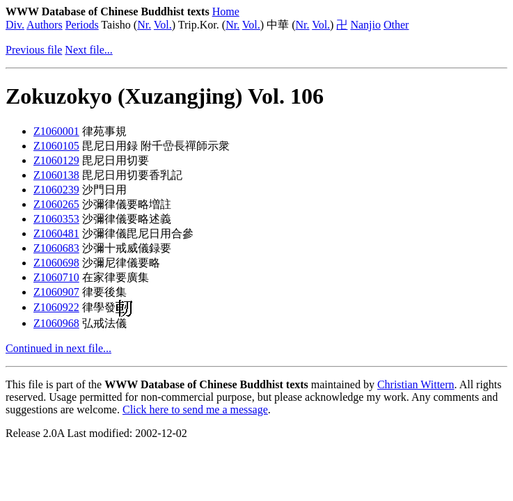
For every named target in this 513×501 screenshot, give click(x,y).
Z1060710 (56, 277)
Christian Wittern (416, 384)
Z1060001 (56, 131)
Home (225, 11)
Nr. (144, 25)
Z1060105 (56, 146)
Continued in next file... (58, 348)
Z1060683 (56, 248)
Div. (15, 25)
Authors (44, 25)
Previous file (34, 50)
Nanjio (365, 25)
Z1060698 (56, 263)
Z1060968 (56, 323)
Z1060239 (56, 190)
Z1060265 (56, 204)
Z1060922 (56, 307)
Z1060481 (56, 233)
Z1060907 (56, 292)
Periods (82, 25)
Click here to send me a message (195, 409)
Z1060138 (56, 175)
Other (396, 25)
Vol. (163, 25)
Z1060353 (56, 219)
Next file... (88, 50)
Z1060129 (56, 160)
